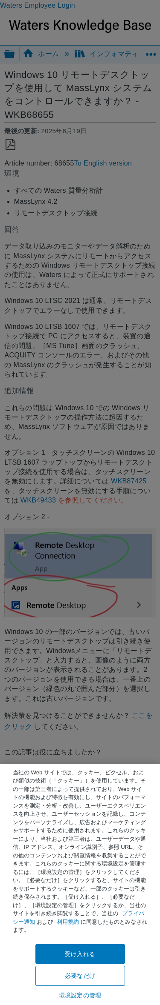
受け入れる (80, 954)
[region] (80, 884)
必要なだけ (80, 975)
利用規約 (68, 922)
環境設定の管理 (80, 995)
